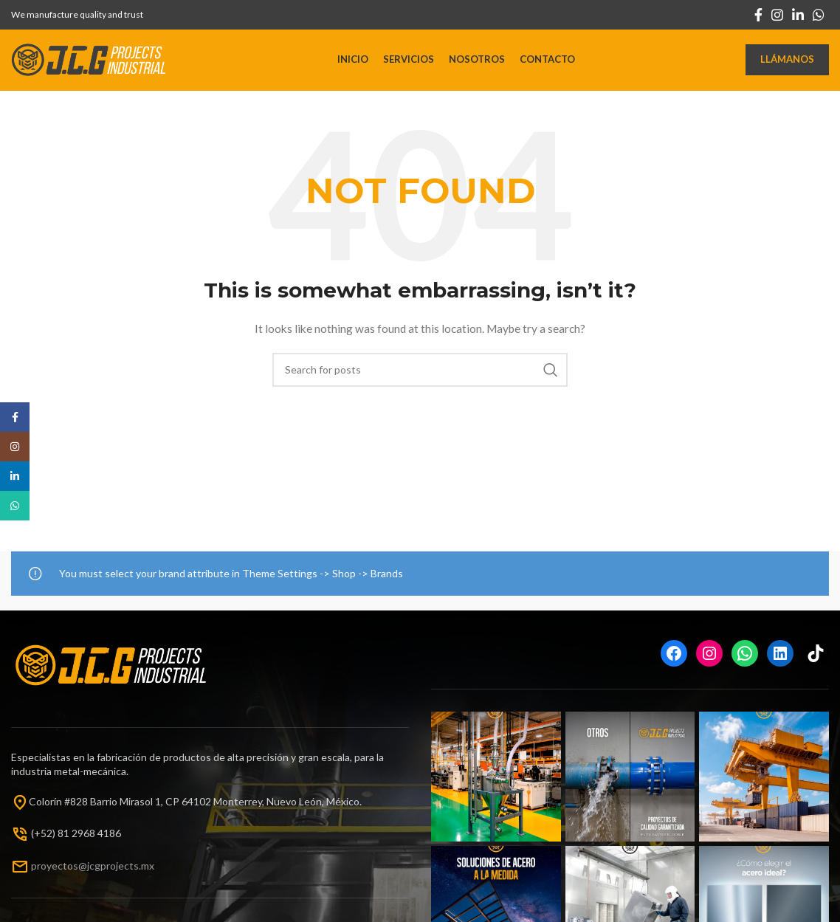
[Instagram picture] (496, 782)
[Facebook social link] (758, 15)
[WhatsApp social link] (818, 15)
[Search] (420, 375)
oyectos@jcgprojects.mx (97, 870)
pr (36, 870)
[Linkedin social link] (798, 15)
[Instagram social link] (777, 15)
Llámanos (787, 62)
